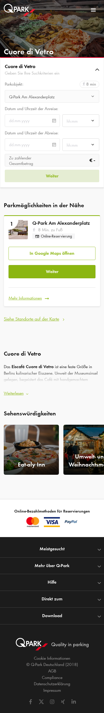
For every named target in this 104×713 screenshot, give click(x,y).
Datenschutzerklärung (52, 683)
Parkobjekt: (14, 84)
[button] (52, 69)
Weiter (52, 271)
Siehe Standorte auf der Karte (31, 319)
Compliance (52, 677)
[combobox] (52, 98)
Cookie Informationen (52, 658)
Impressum (52, 690)
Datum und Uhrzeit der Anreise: (31, 108)
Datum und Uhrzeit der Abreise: (31, 133)
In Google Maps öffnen (52, 253)
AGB (52, 671)
